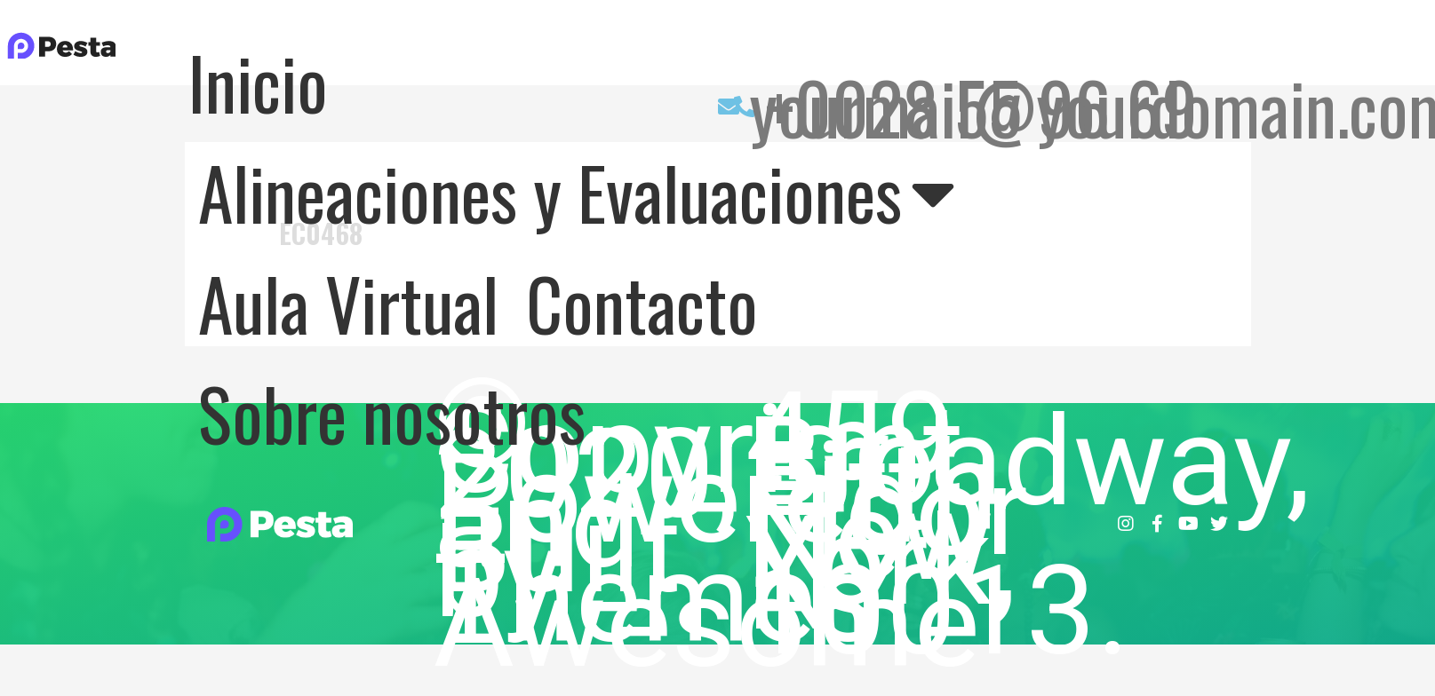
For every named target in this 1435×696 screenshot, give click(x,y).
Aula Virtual (348, 302)
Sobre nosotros (392, 412)
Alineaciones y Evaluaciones (576, 191)
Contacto (642, 302)
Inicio (257, 81)
